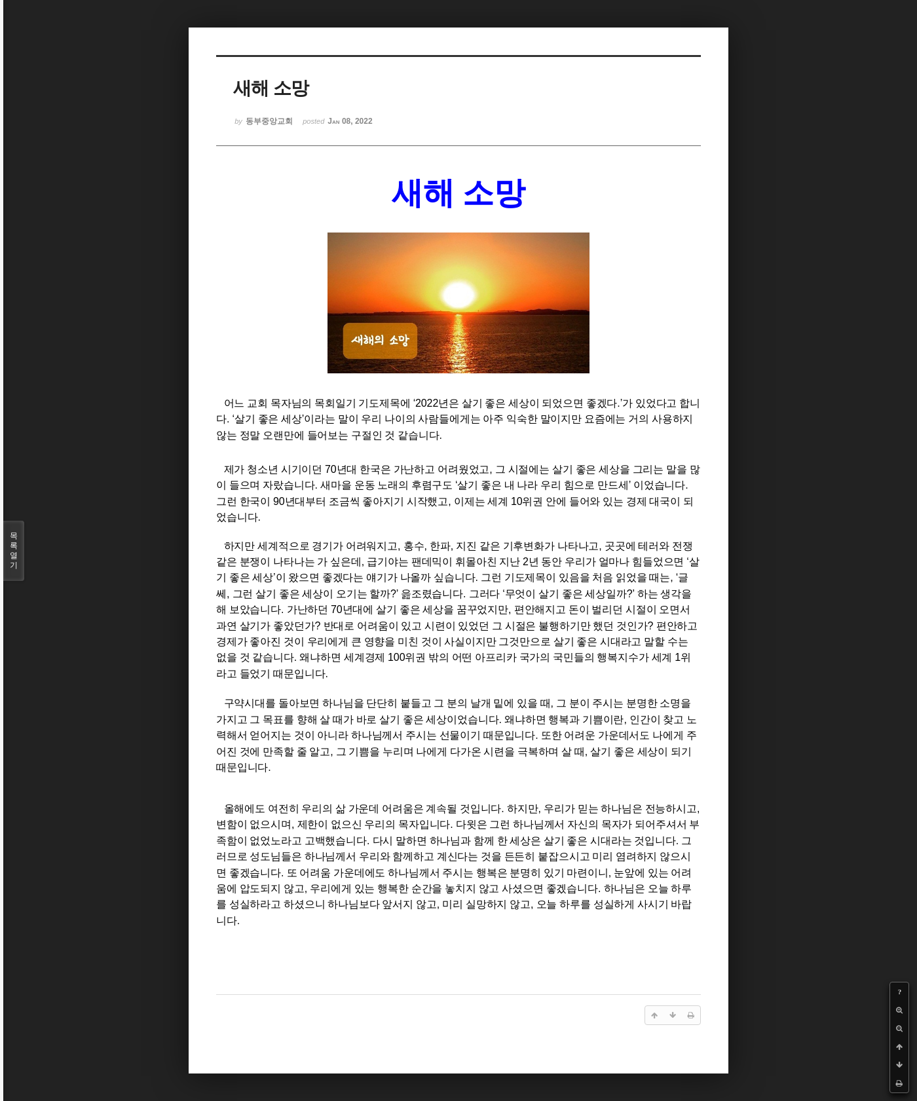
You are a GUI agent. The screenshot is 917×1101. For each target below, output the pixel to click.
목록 (14, 550)
